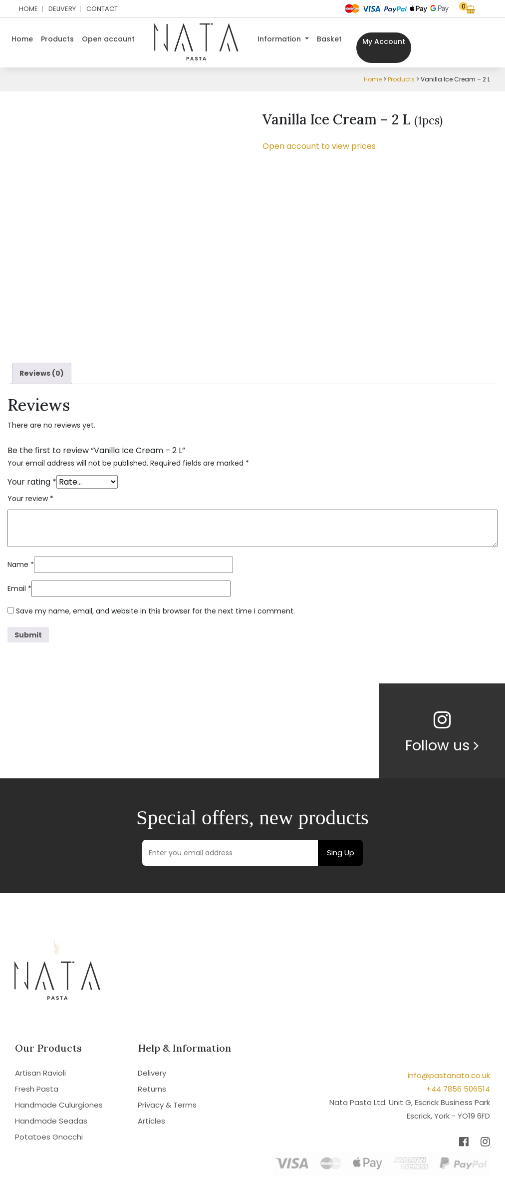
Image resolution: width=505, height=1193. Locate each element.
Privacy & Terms (167, 1105)
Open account (108, 39)
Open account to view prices (319, 146)
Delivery (62, 9)
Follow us (442, 745)
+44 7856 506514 (458, 1089)
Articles (151, 1121)
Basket (329, 39)
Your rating (31, 482)
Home (28, 9)
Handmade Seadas (51, 1121)
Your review (30, 499)
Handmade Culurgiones (59, 1105)
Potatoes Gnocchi (49, 1137)
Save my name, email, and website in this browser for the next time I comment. (155, 611)
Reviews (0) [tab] (41, 373)
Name (20, 565)
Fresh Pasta (36, 1089)
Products (57, 39)
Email (19, 589)
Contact (102, 9)
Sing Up (340, 852)
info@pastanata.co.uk (449, 1075)
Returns (152, 1089)
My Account (383, 41)
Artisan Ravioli (40, 1073)
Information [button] (280, 39)
